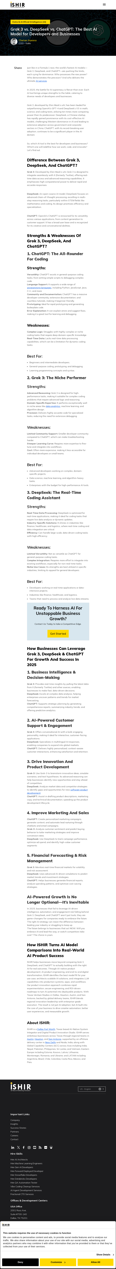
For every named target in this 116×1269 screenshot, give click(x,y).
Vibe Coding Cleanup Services (25, 1186)
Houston (39, 1039)
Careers (14, 1135)
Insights (14, 1124)
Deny (20, 1262)
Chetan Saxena (28, 40)
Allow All (95, 1262)
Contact (14, 1139)
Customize (58, 1262)
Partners (14, 1131)
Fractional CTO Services (22, 1194)
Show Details (103, 1254)
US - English (90, 1089)
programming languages (39, 287)
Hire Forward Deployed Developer (26, 1171)
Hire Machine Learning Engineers (26, 1163)
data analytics (53, 406)
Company (15, 1120)
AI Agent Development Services (26, 1190)
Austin (30, 1039)
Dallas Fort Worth (46, 1029)
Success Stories (18, 1127)
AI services (41, 81)
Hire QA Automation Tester (23, 1182)
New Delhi (50, 1042)
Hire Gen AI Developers (21, 1167)
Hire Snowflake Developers (23, 1175)
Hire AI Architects (19, 1159)
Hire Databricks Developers (23, 1178)
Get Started (58, 633)
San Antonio (55, 1039)
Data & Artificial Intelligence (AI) (29, 22)
